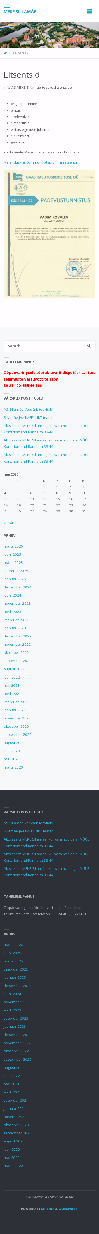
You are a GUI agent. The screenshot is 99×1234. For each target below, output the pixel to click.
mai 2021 (12, 685)
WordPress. (68, 1209)
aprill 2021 (12, 693)
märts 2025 (13, 562)
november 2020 (17, 718)
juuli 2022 (12, 677)
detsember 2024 (17, 587)
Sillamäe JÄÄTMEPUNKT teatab (29, 417)
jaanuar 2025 (15, 579)
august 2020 (14, 742)
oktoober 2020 (16, 726)
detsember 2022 (17, 636)
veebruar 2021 (16, 701)
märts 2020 (13, 767)
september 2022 (17, 660)
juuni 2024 (12, 595)
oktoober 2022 (16, 652)
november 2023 (17, 603)
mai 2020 (12, 759)
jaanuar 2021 (15, 710)
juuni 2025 (12, 554)
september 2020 (17, 734)
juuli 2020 (12, 750)
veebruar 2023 (16, 619)
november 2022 (17, 644)
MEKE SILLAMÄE (20, 11)
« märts (10, 522)
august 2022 (14, 668)
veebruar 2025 (16, 570)
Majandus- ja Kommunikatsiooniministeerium (41, 162)
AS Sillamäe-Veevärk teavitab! (28, 409)
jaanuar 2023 (15, 628)
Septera (47, 1209)
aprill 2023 (12, 611)
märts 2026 (13, 546)
